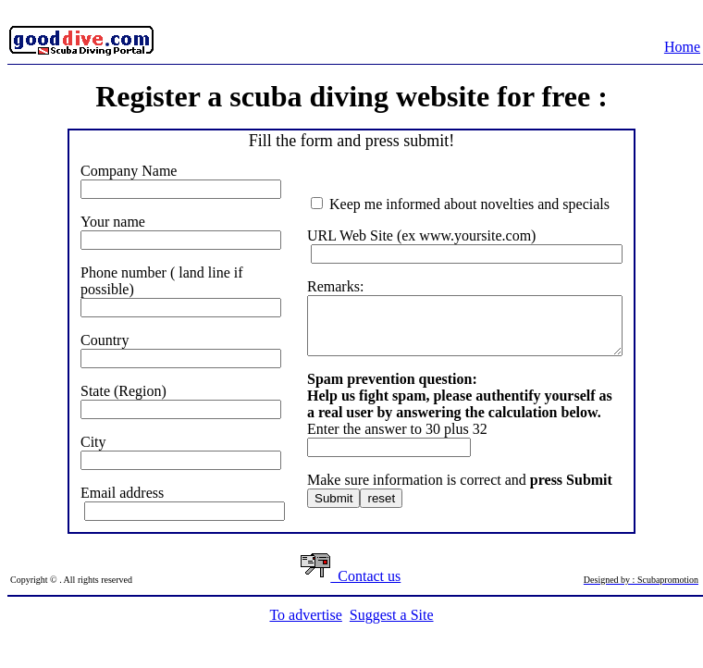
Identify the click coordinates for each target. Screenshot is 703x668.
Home (682, 47)
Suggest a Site (392, 615)
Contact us (351, 576)
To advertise (305, 615)
